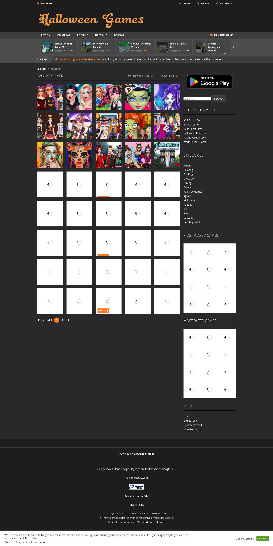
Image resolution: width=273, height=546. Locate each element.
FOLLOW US (226, 3)
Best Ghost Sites (193, 129)
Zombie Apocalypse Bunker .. (214, 47)
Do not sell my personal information (25, 542)
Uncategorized (192, 222)
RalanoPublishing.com (196, 137)
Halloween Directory (195, 133)
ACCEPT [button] (263, 538)
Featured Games (193, 191)
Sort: (128, 76)
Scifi (186, 209)
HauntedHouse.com (136, 477)
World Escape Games (196, 142)
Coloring (63, 35)
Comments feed (193, 425)
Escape (188, 187)
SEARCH (205, 3)
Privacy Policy (136, 504)
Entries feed (190, 420)
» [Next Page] (68, 320)
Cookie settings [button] (245, 538)
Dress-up (101, 35)
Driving (119, 35)
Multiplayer (190, 200)
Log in (187, 416)
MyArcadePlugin (143, 453)
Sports (187, 213)
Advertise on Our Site (137, 496)
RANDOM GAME (223, 35)
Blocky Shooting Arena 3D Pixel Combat (79, 59)
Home (43, 69)
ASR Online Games (194, 120)
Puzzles (188, 204)
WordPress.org (192, 429)
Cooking (82, 35)
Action (45, 35)
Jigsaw (187, 196)
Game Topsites (192, 124)
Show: (164, 76)
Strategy (188, 217)
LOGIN (186, 3)
